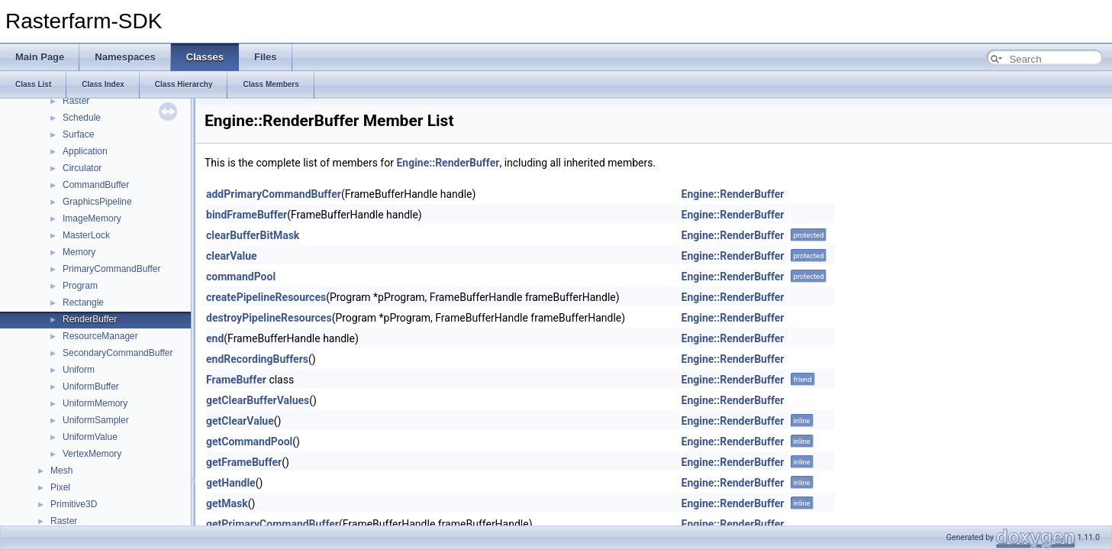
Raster (76, 100)
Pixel (60, 487)
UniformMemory (95, 403)
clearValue (231, 256)
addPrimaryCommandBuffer (273, 194)
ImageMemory (92, 218)
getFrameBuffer (244, 462)
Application (85, 151)
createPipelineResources (266, 297)
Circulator (82, 168)
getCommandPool (249, 441)
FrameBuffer (236, 380)
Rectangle (83, 302)
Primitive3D (73, 504)
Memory (79, 252)
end (215, 338)
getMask (227, 503)
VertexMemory (92, 453)
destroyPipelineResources (269, 318)
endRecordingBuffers (257, 359)
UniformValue (90, 437)
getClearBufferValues (257, 400)
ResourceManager (100, 336)
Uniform (79, 369)
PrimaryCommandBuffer (111, 269)
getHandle (231, 483)
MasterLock (86, 235)
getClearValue (240, 421)
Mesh (61, 470)
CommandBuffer (96, 185)
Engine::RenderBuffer (447, 163)
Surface (78, 134)
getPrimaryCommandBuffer (272, 524)
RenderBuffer (90, 319)
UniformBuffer (91, 386)
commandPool (241, 276)
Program (80, 285)
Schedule (82, 117)
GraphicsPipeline (97, 201)
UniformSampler (96, 420)
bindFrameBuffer (246, 215)
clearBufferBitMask (252, 235)
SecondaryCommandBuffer (118, 353)
